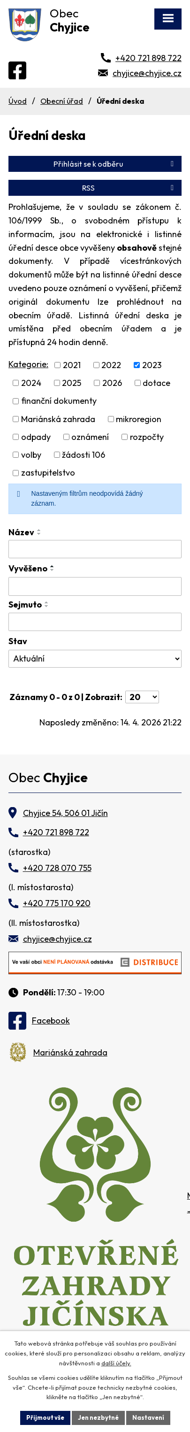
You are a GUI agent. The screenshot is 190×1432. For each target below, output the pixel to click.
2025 (71, 382)
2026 (112, 382)
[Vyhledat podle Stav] (95, 659)
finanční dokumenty (59, 401)
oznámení (90, 436)
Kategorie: (28, 364)
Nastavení (148, 1417)
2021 (72, 365)
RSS (129, 187)
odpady (36, 436)
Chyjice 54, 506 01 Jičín (65, 813)
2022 (111, 365)
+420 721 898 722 (148, 58)
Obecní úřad (61, 101)
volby (31, 454)
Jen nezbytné (98, 1417)
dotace (156, 382)
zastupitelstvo (48, 473)
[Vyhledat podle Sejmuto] (95, 622)
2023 (151, 365)
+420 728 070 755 (57, 867)
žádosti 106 (83, 454)
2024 (31, 382)
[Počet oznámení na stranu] (142, 697)
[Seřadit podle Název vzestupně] (39, 530)
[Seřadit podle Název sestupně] (39, 534)
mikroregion (138, 419)
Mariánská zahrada (58, 419)
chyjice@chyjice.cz (147, 73)
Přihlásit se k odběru (115, 164)
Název (21, 532)
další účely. (116, 1363)
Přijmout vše (45, 1417)
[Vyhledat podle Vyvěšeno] (95, 586)
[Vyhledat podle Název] (95, 549)
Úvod (17, 101)
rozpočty (147, 436)
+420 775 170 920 (57, 903)
